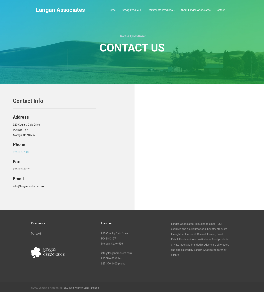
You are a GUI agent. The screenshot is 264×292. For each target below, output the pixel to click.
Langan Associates (60, 10)
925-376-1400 (21, 152)
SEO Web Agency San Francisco (81, 287)
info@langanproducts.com (116, 253)
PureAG (36, 233)
